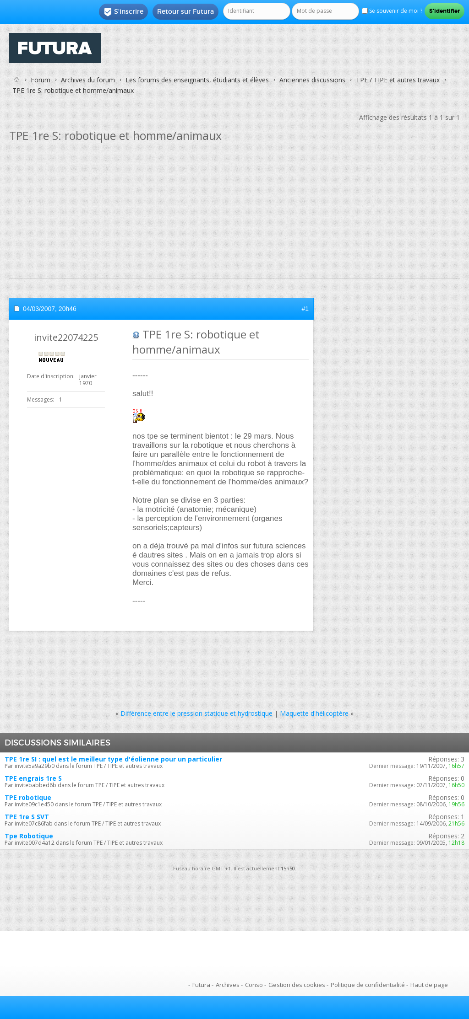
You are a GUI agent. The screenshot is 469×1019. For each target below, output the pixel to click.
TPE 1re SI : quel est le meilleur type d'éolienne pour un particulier (113, 759)
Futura (201, 985)
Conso (254, 985)
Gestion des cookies (296, 985)
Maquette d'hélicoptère (314, 713)
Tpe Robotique (29, 835)
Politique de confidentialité (368, 985)
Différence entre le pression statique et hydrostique (196, 713)
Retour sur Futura (185, 11)
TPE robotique (28, 797)
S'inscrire (123, 11)
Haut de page (429, 985)
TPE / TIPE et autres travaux (398, 79)
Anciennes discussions (312, 79)
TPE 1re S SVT (27, 816)
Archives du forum (88, 79)
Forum (40, 79)
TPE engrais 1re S (33, 778)
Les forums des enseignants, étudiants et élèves (197, 79)
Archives (228, 985)
